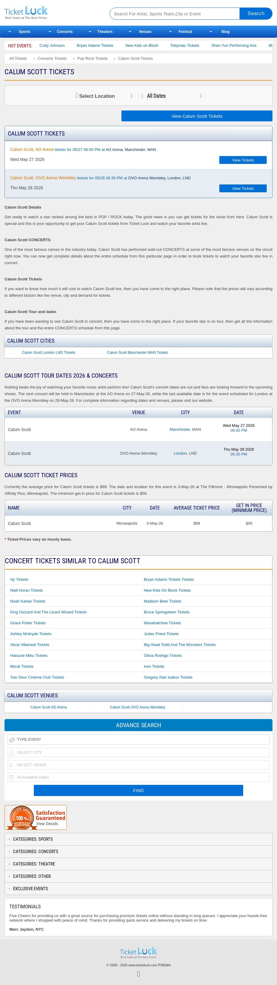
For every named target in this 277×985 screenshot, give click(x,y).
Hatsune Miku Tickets (29, 655)
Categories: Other (32, 876)
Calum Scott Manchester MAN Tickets (137, 352)
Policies (164, 965)
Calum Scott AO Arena (49, 707)
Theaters (105, 32)
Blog (225, 32)
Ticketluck (51, 13)
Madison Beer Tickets (162, 601)
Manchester (180, 429)
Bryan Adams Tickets (107, 45)
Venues (145, 32)
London (180, 453)
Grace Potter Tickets (28, 623)
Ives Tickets (154, 666)
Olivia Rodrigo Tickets (163, 655)
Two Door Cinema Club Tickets (37, 677)
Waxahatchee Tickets (162, 623)
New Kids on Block (153, 45)
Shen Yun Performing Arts (245, 45)
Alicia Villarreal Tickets (29, 644)
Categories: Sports (33, 839)
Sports (25, 32)
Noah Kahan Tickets (27, 601)
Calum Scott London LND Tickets (48, 352)
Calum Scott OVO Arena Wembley (137, 707)
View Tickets (243, 160)
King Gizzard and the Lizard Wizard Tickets (48, 612)
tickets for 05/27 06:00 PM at (83, 149)
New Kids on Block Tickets (167, 590)
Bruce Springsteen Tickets (166, 612)
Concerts (65, 32)
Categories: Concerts (35, 851)
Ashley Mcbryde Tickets (31, 634)
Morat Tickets (22, 666)
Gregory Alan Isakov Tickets (168, 677)
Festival (185, 32)
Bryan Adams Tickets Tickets (169, 579)
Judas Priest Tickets (161, 634)
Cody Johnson (63, 45)
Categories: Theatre (34, 864)
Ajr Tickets (19, 579)
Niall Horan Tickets (26, 590)
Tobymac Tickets (196, 45)
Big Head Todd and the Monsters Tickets (180, 644)
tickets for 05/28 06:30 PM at (100, 177)
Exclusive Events (30, 888)
